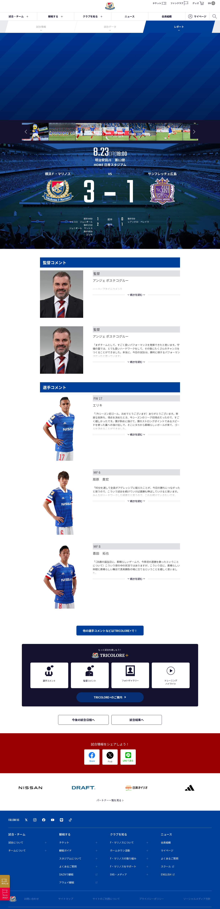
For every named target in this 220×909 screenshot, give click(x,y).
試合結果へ (137, 720)
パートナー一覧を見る (110, 800)
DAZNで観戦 (78, 874)
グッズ (198, 3)
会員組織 (167, 16)
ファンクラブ (179, 3)
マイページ (197, 16)
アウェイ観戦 (78, 882)
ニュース (130, 16)
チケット (159, 3)
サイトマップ (65, 898)
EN (211, 3)
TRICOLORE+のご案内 (110, 697)
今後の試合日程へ (83, 720)
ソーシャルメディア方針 (197, 898)
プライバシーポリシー (151, 898)
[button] (26, 132)
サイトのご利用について (106, 898)
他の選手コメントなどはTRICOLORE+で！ (110, 630)
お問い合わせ (31, 898)
